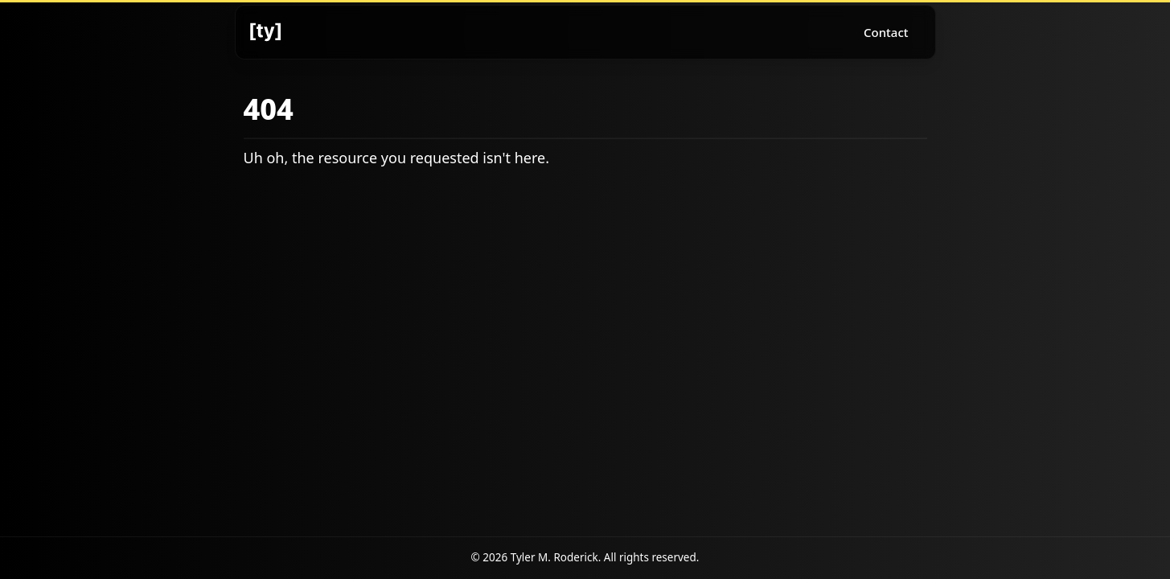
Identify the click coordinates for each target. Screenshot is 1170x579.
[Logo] (265, 32)
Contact (886, 32)
